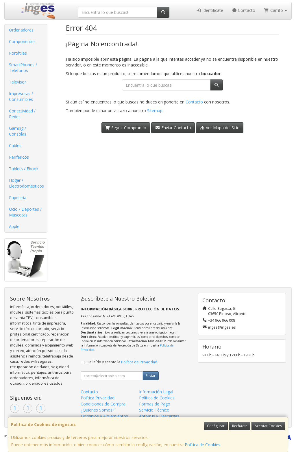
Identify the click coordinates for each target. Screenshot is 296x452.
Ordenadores (21, 30)
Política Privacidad (97, 398)
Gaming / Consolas (17, 131)
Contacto (244, 10)
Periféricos (19, 157)
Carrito (275, 10)
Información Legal (156, 391)
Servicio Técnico (154, 410)
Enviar (151, 375)
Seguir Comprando (126, 127)
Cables (15, 145)
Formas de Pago (154, 404)
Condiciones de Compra (103, 404)
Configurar (216, 425)
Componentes (22, 41)
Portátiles (18, 53)
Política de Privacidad (139, 362)
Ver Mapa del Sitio (220, 127)
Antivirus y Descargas (159, 416)
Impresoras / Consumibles (21, 96)
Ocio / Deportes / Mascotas (25, 212)
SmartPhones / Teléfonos (23, 67)
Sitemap (154, 110)
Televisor (17, 82)
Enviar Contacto (173, 127)
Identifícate (209, 10)
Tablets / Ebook (23, 168)
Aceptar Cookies (268, 425)
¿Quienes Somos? (97, 410)
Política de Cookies (202, 444)
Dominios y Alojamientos (104, 416)
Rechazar (239, 425)
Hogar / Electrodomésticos (26, 183)
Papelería (17, 197)
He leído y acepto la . (122, 362)
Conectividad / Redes (22, 113)
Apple (14, 226)
